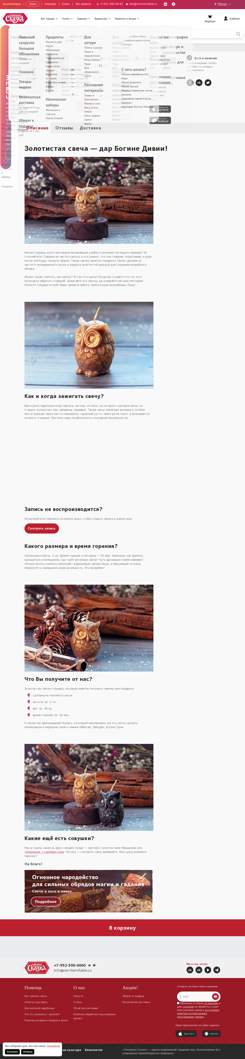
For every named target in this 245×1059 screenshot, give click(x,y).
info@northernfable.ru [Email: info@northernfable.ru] (141, 4)
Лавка (33, 4)
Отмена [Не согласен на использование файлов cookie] (27, 1051)
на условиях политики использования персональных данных (198, 1013)
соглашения (211, 1003)
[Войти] (231, 18)
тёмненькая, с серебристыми (44, 852)
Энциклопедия (12, 4)
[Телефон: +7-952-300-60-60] (110, 4)
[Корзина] (210, 18)
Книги (66, 4)
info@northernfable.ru (73, 970)
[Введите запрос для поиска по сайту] (104, 34)
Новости (78, 996)
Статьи (78, 1002)
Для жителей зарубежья (39, 1008)
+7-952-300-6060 (70, 965)
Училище (50, 4)
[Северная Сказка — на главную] (15, 18)
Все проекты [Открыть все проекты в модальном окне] (83, 4)
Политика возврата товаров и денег (46, 1020)
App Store (186, 1034)
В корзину (122, 927)
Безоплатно (93, 1050)
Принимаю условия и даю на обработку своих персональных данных (198, 1010)
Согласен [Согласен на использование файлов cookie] (12, 1051)
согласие (188, 1006)
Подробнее (53, 1046)
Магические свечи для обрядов (79, 47)
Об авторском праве (86, 1008)
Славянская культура (65, 1050)
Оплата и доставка (35, 1002)
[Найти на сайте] (238, 34)
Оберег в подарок (133, 996)
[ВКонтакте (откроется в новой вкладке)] (165, 4)
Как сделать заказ (35, 996)
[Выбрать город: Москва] (223, 4)
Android (211, 1034)
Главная (28, 47)
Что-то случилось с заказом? (42, 1014)
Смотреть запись (42, 528)
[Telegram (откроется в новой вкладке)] (173, 4)
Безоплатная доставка (136, 1002)
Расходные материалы (48, 47)
